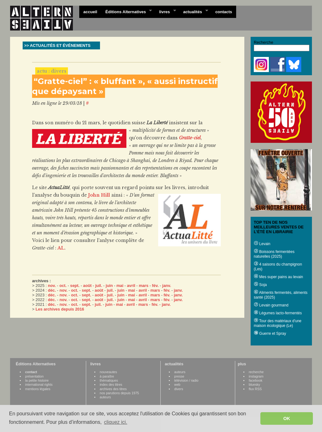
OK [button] (286, 418)
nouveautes (108, 372)
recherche (256, 372)
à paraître (107, 376)
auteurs (105, 397)
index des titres (111, 384)
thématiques (109, 380)
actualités (193, 11)
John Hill (99, 195)
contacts (223, 11)
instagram (256, 376)
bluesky (254, 384)
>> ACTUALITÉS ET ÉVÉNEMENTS (57, 45)
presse (179, 376)
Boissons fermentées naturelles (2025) (274, 254)
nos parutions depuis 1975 (119, 393)
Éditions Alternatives (126, 11)
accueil (90, 11)
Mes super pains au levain (278, 277)
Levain (262, 244)
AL (61, 248)
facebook (255, 380)
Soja (260, 285)
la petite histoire (37, 380)
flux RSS (255, 389)
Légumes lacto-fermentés (278, 313)
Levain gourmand (271, 305)
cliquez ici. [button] (115, 422)
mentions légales (37, 389)
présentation (34, 376)
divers (178, 389)
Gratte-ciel (190, 138)
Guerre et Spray (270, 333)
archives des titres (113, 389)
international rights (39, 384)
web (177, 384)
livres (165, 11)
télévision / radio (186, 380)
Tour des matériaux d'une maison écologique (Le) (277, 323)
